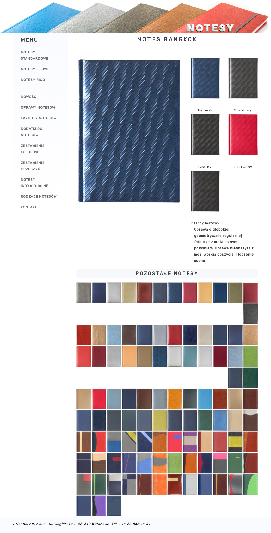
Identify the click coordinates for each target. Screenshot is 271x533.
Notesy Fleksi (35, 69)
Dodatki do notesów (32, 132)
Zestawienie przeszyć (33, 166)
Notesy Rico (33, 80)
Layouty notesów (38, 118)
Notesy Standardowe (34, 55)
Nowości (29, 97)
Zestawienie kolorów (33, 149)
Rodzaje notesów (39, 197)
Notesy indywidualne (35, 183)
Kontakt (29, 207)
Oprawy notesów (38, 107)
